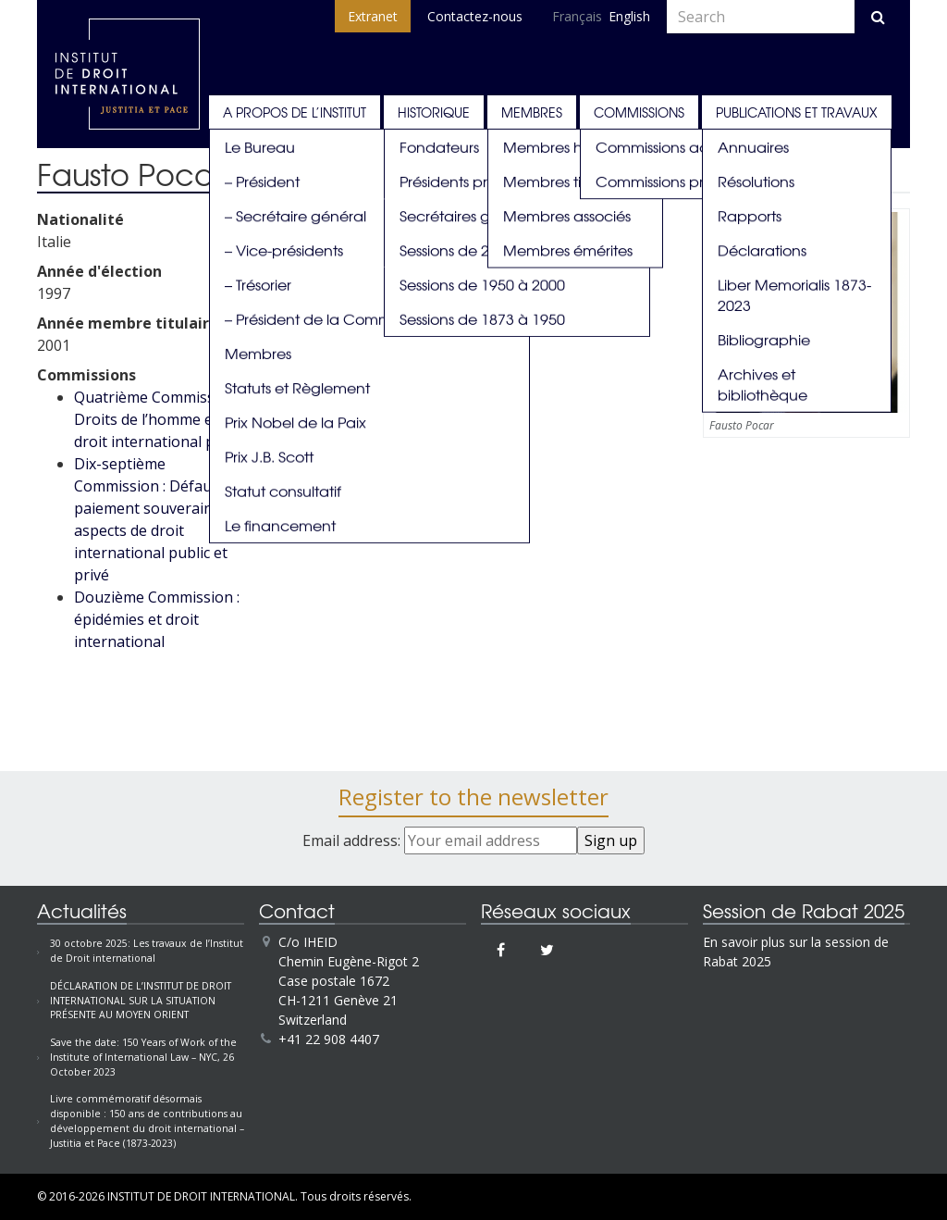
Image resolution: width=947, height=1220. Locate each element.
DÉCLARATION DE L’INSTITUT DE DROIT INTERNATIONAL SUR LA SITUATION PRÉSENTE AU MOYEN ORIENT (140, 1000)
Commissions (639, 112)
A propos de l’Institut (294, 112)
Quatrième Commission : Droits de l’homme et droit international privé (158, 419)
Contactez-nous (475, 16)
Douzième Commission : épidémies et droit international (157, 619)
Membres (531, 112)
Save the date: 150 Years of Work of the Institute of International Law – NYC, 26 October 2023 (143, 1057)
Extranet (373, 16)
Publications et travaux (797, 112)
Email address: (439, 840)
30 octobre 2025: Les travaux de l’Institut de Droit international (146, 951)
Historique (434, 112)
